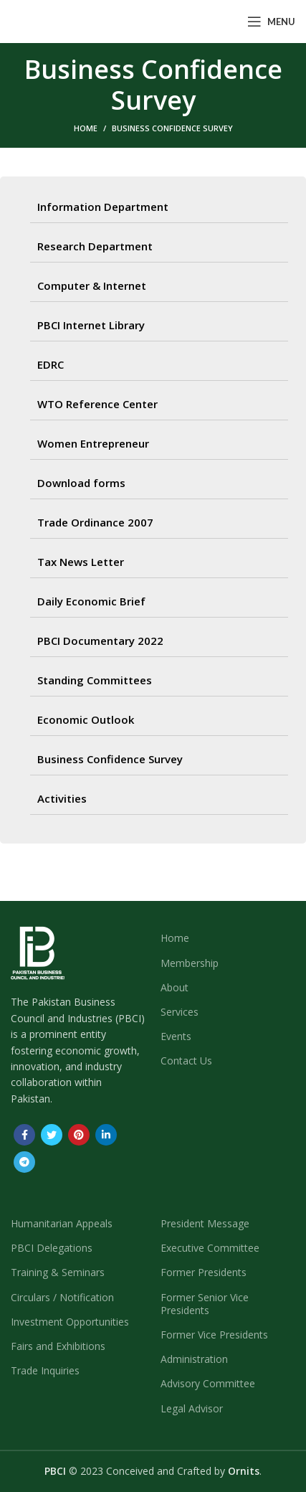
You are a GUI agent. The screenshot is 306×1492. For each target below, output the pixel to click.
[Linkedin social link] (106, 1135)
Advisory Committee (208, 1383)
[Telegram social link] (24, 1162)
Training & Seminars (58, 1272)
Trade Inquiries (45, 1370)
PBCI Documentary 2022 (100, 640)
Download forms (81, 483)
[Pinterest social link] (79, 1135)
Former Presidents (204, 1272)
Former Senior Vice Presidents (205, 1303)
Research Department (95, 246)
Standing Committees (94, 680)
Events (176, 1036)
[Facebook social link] (24, 1135)
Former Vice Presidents (214, 1334)
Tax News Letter (80, 561)
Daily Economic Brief (91, 601)
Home (85, 128)
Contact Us (186, 1060)
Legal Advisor (192, 1408)
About (174, 987)
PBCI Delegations (51, 1248)
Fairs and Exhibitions (58, 1346)
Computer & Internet (91, 285)
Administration (194, 1359)
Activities (62, 798)
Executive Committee (210, 1248)
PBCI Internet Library (91, 325)
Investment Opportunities (70, 1321)
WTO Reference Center (97, 404)
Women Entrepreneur (93, 443)
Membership (190, 963)
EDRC (50, 364)
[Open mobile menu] (271, 21)
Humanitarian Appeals (62, 1223)
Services (180, 1012)
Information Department (102, 206)
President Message (205, 1223)
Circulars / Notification (62, 1297)
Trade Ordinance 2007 (95, 522)
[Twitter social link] (51, 1135)
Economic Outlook (85, 719)
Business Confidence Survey (110, 759)
